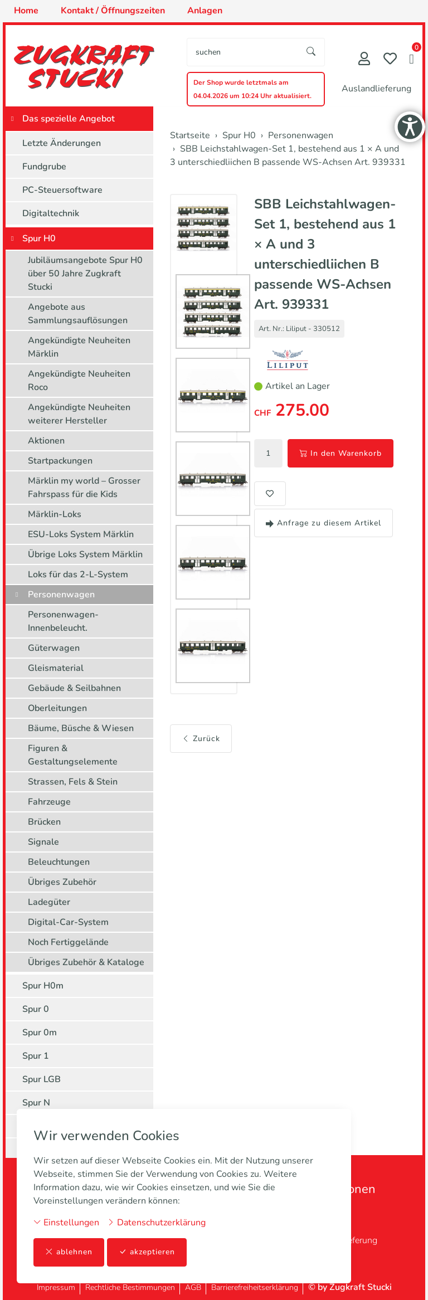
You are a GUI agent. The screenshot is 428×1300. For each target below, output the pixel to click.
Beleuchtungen (59, 862)
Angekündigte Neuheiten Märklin (79, 347)
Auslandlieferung (376, 88)
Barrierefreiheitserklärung (254, 1287)
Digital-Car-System (68, 922)
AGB (193, 1287)
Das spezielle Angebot (68, 119)
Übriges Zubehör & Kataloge (86, 962)
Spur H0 (39, 238)
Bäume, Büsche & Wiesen (81, 728)
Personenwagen (61, 594)
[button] (411, 60)
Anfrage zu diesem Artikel (323, 523)
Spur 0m (39, 1032)
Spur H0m (43, 986)
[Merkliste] (390, 60)
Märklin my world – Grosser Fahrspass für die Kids (84, 487)
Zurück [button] (201, 738)
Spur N (36, 1103)
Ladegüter (49, 902)
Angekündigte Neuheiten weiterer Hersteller (79, 414)
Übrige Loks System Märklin (85, 554)
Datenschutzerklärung (156, 1222)
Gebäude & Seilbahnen (74, 688)
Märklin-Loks (54, 514)
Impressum (56, 1287)
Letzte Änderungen (61, 143)
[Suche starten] (311, 52)
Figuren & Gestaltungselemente (73, 755)
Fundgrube (44, 166)
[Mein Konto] (364, 60)
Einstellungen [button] (66, 1222)
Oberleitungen (57, 708)
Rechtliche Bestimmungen (130, 1287)
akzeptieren (147, 1252)
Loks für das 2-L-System (78, 574)
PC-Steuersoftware (62, 190)
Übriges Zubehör (62, 882)
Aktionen (46, 441)
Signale (43, 842)
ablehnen (69, 1252)
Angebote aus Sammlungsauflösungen (78, 314)
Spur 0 (35, 1009)
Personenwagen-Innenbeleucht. (63, 621)
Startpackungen (60, 461)
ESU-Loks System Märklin (81, 534)
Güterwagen (54, 648)
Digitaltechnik (50, 213)
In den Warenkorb (340, 453)
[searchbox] (243, 52)
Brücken (44, 822)
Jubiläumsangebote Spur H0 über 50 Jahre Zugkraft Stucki (85, 273)
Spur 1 (35, 1056)
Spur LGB (41, 1079)
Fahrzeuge (49, 802)
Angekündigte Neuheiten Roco (79, 380)
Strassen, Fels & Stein (73, 782)
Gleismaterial (56, 668)
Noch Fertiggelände (68, 942)
